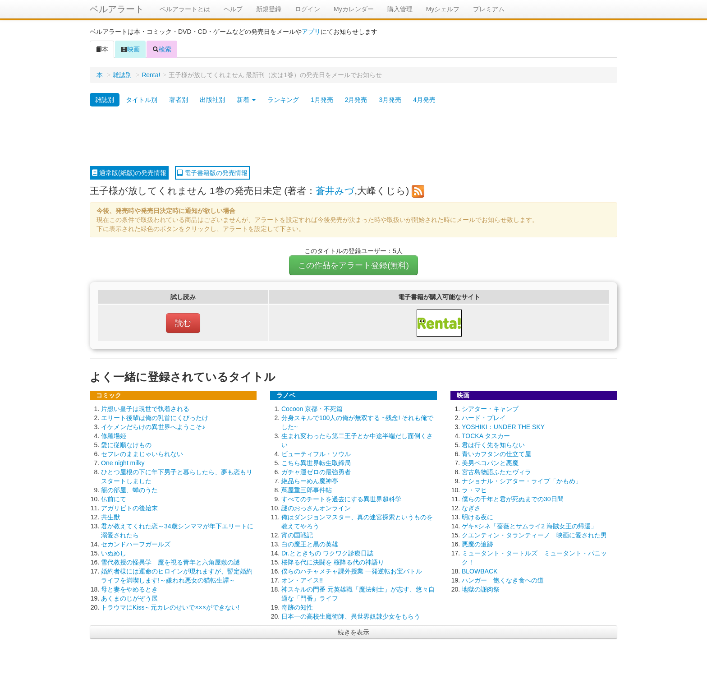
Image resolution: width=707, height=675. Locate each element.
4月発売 (424, 99)
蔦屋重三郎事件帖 (306, 490)
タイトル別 (141, 99)
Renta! (151, 75)
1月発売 (322, 99)
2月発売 (356, 99)
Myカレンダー (354, 9)
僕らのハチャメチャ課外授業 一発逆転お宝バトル (351, 571)
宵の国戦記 (297, 535)
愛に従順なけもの (126, 444)
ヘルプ (233, 9)
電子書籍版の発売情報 (212, 172)
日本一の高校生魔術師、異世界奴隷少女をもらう (350, 616)
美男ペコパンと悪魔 (490, 463)
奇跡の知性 (297, 607)
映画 (130, 49)
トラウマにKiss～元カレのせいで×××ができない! (170, 607)
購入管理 (400, 9)
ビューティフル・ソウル (316, 454)
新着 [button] (246, 99)
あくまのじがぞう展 (129, 598)
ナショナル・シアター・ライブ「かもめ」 (522, 481)
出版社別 (212, 99)
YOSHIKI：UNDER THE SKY (503, 426)
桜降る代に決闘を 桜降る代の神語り (332, 562)
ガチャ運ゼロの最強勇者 (316, 472)
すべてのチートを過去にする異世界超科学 (341, 499)
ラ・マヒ (474, 490)
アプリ (311, 31)
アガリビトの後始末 (129, 508)
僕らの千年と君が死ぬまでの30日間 (513, 499)
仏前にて (113, 499)
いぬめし (113, 553)
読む (183, 323)
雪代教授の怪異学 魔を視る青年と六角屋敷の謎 (170, 562)
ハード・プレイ (484, 417)
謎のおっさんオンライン (316, 508)
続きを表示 (353, 632)
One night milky (122, 463)
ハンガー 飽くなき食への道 (503, 580)
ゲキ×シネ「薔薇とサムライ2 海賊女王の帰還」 (529, 526)
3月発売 (390, 99)
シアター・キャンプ (490, 408)
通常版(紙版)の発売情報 (129, 172)
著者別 (178, 99)
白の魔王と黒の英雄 (309, 544)
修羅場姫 (113, 435)
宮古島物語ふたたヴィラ (496, 472)
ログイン (307, 9)
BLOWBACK (479, 571)
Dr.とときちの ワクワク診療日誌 (327, 553)
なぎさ (471, 508)
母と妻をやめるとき (129, 589)
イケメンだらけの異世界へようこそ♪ (153, 426)
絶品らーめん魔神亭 (309, 481)
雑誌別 (122, 75)
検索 (161, 49)
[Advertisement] (353, 136)
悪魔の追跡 (477, 544)
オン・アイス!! (302, 580)
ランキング (283, 99)
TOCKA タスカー (486, 435)
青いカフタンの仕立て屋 (496, 454)
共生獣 (110, 517)
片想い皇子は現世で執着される (145, 408)
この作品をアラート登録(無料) (353, 265)
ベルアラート (117, 9)
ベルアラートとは (185, 9)
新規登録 (268, 9)
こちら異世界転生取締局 (316, 463)
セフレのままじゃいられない (142, 454)
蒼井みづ (335, 190)
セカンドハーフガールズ (135, 544)
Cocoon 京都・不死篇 (312, 408)
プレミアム (489, 9)
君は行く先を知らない (493, 444)
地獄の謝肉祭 (481, 589)
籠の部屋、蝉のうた (129, 490)
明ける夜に (477, 517)
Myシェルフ (443, 9)
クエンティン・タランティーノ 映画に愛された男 (534, 535)
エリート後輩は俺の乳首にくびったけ (154, 417)
